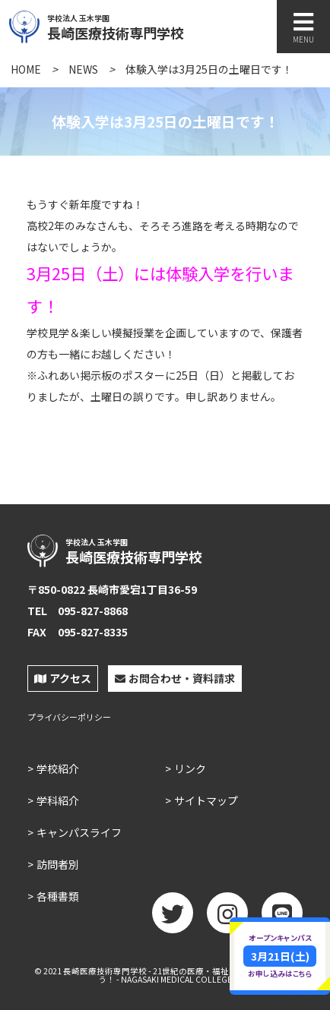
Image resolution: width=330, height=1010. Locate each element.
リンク (190, 768)
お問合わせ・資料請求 (175, 678)
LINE (282, 918)
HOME (26, 69)
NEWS (83, 69)
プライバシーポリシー (69, 717)
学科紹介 (57, 800)
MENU (303, 28)
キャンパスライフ (79, 832)
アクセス (62, 678)
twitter (172, 918)
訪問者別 (57, 864)
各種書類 (57, 896)
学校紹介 (57, 768)
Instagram (227, 918)
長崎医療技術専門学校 (149, 25)
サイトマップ (206, 800)
